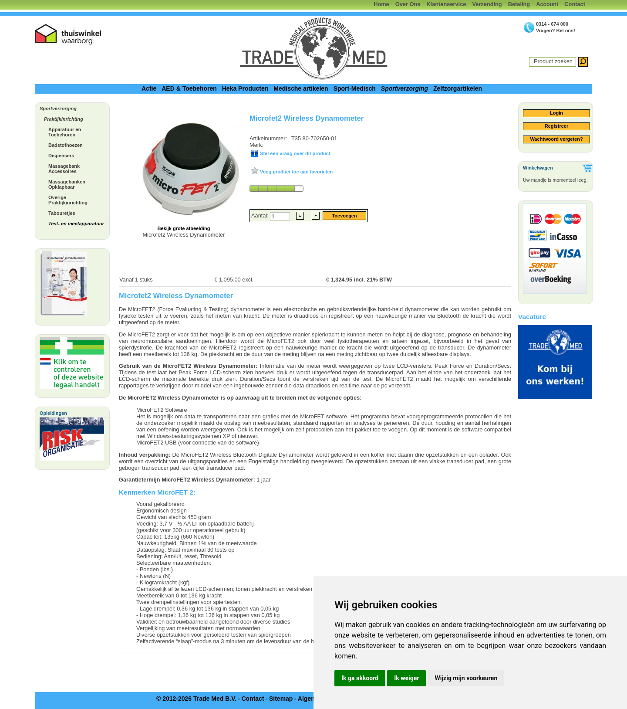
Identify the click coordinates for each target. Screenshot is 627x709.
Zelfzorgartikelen (457, 88)
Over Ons (408, 4)
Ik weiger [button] (406, 678)
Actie (149, 88)
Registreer (556, 126)
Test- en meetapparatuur (76, 223)
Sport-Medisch (355, 88)
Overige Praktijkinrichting (68, 200)
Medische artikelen (300, 88)
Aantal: (260, 215)
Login (556, 112)
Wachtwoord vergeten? (556, 139)
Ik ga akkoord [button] (359, 678)
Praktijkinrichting (63, 119)
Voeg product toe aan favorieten (296, 171)
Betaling (519, 4)
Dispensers (61, 155)
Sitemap (281, 698)
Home (381, 4)
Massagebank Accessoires (64, 168)
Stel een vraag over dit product (294, 153)
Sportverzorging (404, 88)
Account (547, 4)
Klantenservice (446, 4)
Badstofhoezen (65, 145)
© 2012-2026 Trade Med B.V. (196, 698)
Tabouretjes (61, 213)
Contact (574, 4)
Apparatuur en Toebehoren (64, 132)
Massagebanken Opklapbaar (66, 184)
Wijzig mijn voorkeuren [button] (466, 678)
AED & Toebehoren (189, 88)
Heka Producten (245, 88)
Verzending (487, 4)
